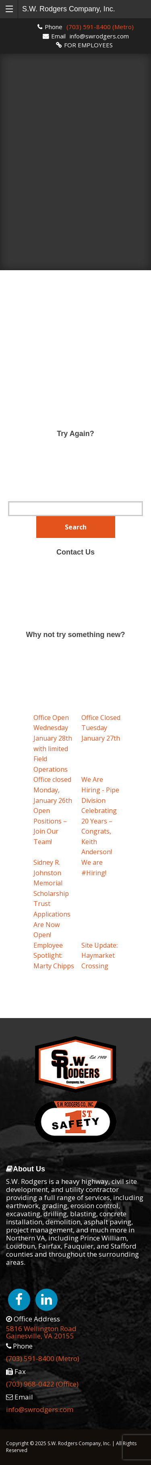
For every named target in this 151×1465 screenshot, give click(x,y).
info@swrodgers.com (99, 36)
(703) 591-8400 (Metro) (100, 27)
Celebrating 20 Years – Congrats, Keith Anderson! (99, 831)
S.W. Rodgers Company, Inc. (68, 9)
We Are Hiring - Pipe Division (100, 789)
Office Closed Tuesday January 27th (100, 728)
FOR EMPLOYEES (88, 45)
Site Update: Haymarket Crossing (99, 955)
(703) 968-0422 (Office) (42, 1384)
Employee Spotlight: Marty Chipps (53, 955)
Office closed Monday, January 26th (52, 789)
